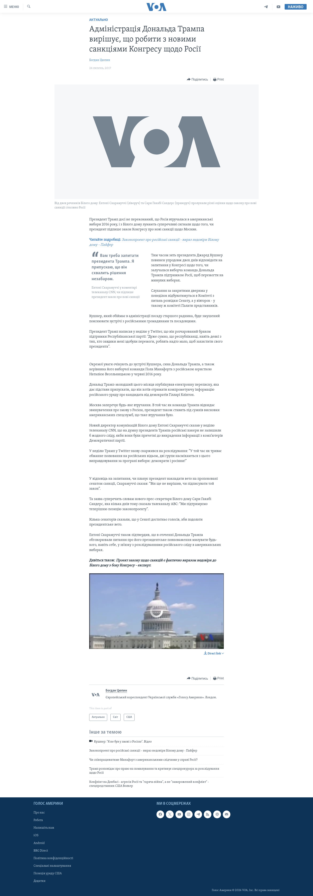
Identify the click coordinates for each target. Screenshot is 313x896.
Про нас (39, 812)
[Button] (197, 79)
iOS (36, 835)
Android (39, 843)
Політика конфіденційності (53, 858)
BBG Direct (41, 850)
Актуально (98, 20)
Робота (38, 820)
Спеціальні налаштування (52, 865)
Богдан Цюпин (99, 60)
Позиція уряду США (48, 873)
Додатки (40, 880)
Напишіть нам (44, 827)
